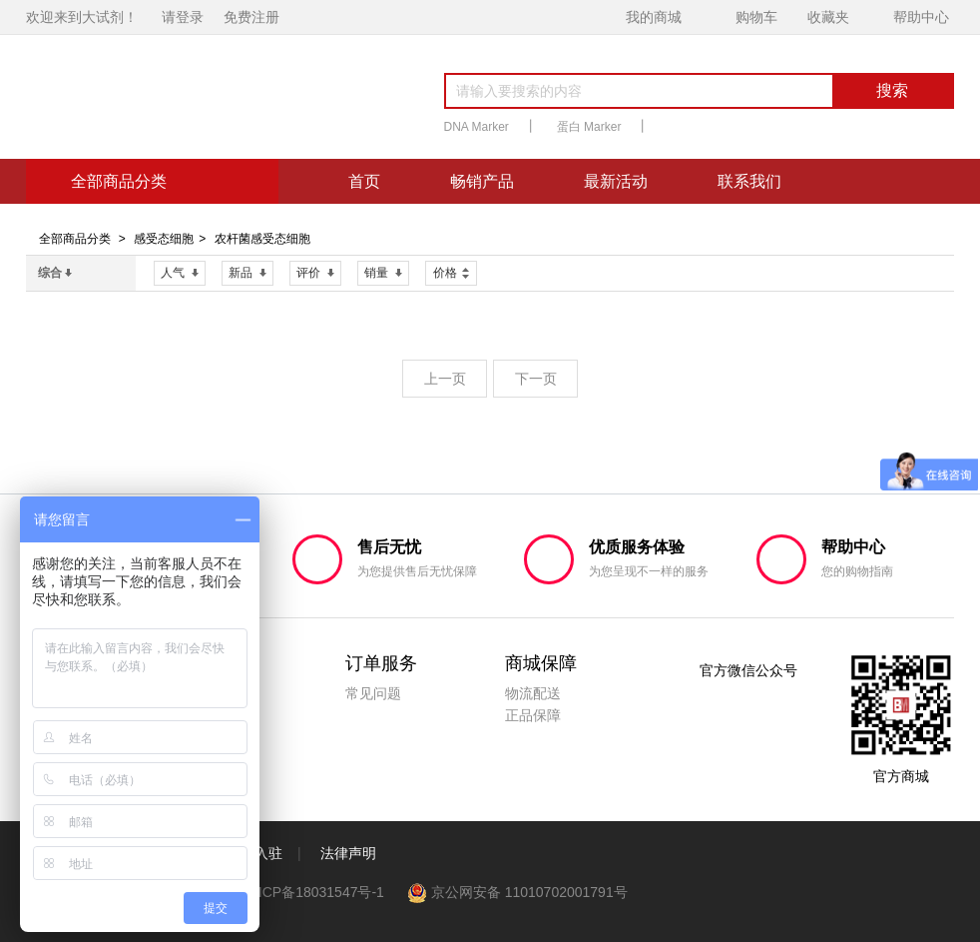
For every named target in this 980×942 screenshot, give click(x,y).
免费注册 (251, 17)
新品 (247, 273)
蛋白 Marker (589, 127)
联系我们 (749, 181)
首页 (364, 181)
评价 (315, 273)
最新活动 (616, 181)
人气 (180, 273)
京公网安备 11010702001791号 (518, 892)
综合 (55, 273)
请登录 (183, 17)
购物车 (756, 17)
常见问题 (373, 693)
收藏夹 (828, 17)
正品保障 (533, 715)
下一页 (536, 379)
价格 (451, 271)
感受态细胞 (164, 239)
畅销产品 (482, 181)
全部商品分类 (75, 239)
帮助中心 (921, 17)
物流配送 (533, 693)
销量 (383, 273)
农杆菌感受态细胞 (262, 239)
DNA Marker (476, 127)
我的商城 (654, 17)
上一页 (445, 379)
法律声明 (348, 853)
